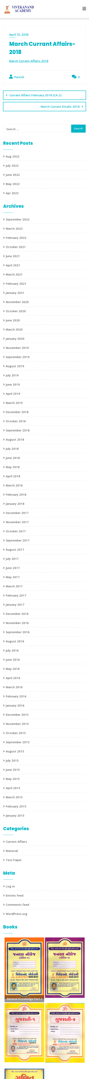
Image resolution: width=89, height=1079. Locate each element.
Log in (10, 886)
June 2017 (13, 568)
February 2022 (16, 238)
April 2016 (13, 678)
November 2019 (17, 348)
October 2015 (16, 733)
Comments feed (17, 905)
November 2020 (17, 302)
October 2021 (16, 247)
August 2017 (15, 549)
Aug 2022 (12, 156)
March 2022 (14, 228)
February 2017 (16, 595)
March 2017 (14, 586)
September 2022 (18, 219)
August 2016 (15, 641)
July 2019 (12, 375)
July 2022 (12, 165)
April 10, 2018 (19, 34)
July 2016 (12, 650)
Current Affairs (16, 842)
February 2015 (16, 806)
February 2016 (16, 696)
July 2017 (12, 559)
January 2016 (15, 705)
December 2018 (17, 412)
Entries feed (14, 895)
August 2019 (15, 366)
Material (12, 851)
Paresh (16, 77)
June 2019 (13, 384)
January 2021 (15, 293)
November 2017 (17, 522)
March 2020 (14, 329)
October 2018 (16, 421)
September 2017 (18, 540)
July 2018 (12, 449)
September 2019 (18, 357)
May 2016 (13, 669)
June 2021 (13, 256)
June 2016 (13, 660)
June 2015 (13, 770)
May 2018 (13, 467)
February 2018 (16, 494)
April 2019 (13, 394)
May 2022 (13, 184)
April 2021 (13, 265)
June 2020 (13, 320)
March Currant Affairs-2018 (28, 61)
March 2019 (14, 403)
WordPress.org (16, 914)
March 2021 (14, 274)
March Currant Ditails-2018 (60, 106)
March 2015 (14, 797)
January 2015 (15, 815)
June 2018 (13, 458)
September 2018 (18, 430)
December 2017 (17, 513)
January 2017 (15, 604)
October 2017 (16, 531)
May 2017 (13, 577)
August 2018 (15, 439)
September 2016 (18, 632)
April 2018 (13, 476)
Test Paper (14, 860)
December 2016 (17, 614)
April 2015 (13, 788)
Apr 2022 (12, 193)
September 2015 (18, 742)
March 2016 (14, 687)
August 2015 (15, 751)
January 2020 (15, 339)
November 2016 (17, 623)
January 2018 (15, 504)
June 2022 (13, 175)
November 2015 (17, 724)
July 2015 (12, 760)
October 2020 (16, 311)
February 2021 (16, 284)
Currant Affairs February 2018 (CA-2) (35, 95)
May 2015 (13, 779)
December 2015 (17, 715)
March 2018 (14, 485)
